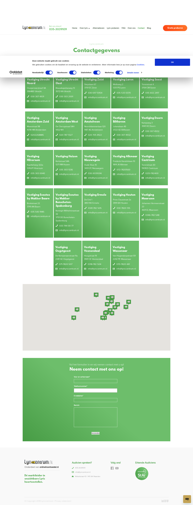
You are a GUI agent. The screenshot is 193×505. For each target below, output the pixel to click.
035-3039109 (58, 29)
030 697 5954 (95, 93)
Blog (149, 28)
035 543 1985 (37, 212)
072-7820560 (123, 169)
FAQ (123, 28)
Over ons (131, 28)
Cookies (140, 9)
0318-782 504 (94, 264)
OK (172, 6)
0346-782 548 (152, 215)
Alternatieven (98, 28)
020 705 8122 (95, 135)
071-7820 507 (65, 264)
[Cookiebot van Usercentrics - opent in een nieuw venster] (16, 17)
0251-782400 (151, 173)
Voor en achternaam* (82, 377)
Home (74, 28)
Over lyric (84, 28)
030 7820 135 (123, 208)
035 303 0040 (38, 173)
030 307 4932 (124, 135)
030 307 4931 (37, 96)
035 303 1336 (66, 169)
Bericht (76, 405)
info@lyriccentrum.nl (84, 62)
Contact (141, 28)
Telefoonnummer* (80, 386)
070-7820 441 (123, 264)
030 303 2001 (66, 96)
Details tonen (133, 17)
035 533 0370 (124, 93)
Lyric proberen (113, 28)
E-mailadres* (78, 396)
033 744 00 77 (66, 226)
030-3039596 (95, 173)
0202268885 (37, 135)
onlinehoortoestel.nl (49, 467)
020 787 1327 (65, 135)
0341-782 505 (95, 208)
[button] (105, 313)
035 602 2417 (152, 93)
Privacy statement (63, 501)
